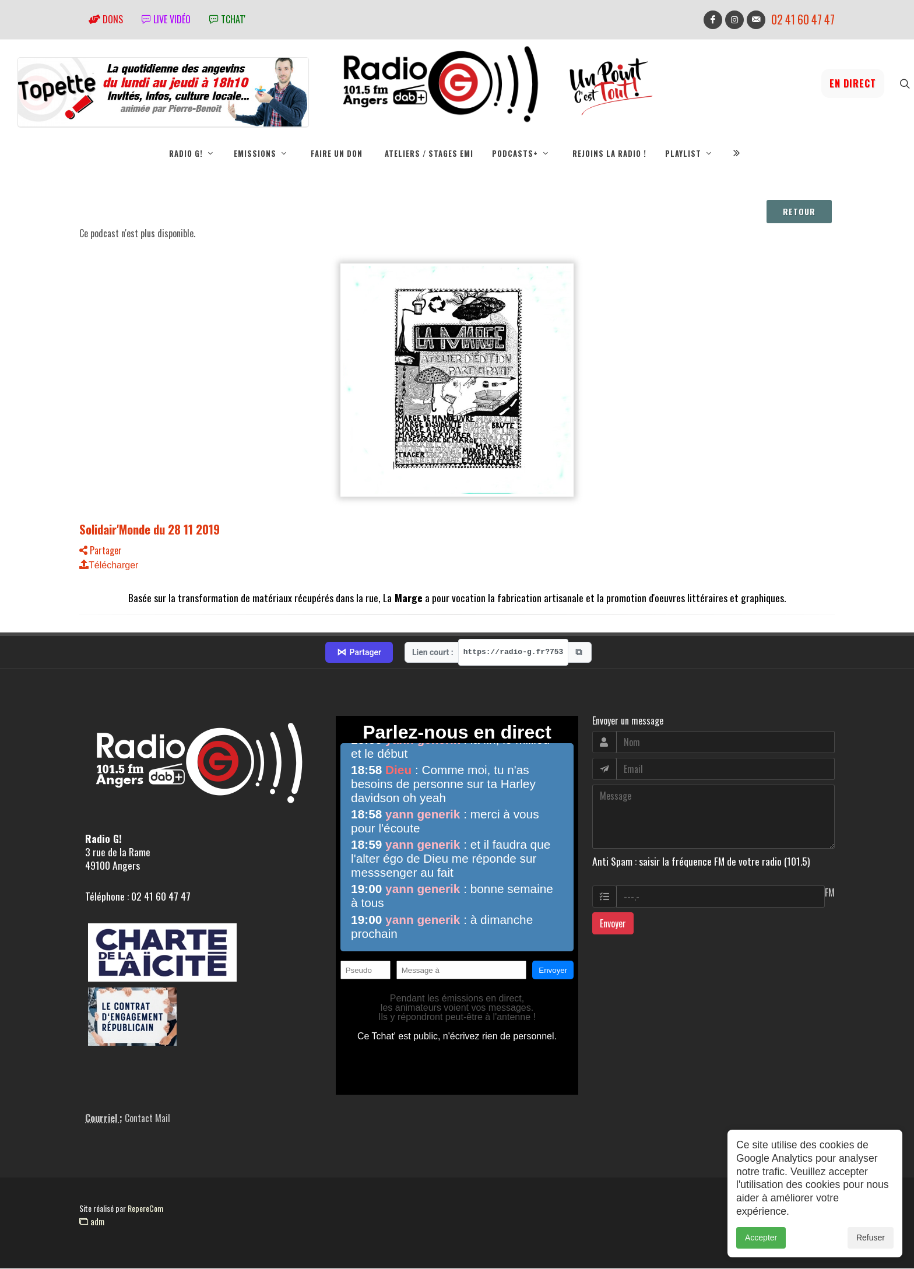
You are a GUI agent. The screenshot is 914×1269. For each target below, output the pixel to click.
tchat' (227, 19)
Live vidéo (166, 19)
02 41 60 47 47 (803, 19)
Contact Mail (147, 1119)
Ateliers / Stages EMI (429, 153)
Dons (106, 19)
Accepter (761, 1241)
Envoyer (613, 924)
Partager (100, 551)
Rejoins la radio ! (609, 153)
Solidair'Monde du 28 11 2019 (149, 530)
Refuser (870, 1241)
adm (91, 1221)
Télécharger (108, 566)
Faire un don (337, 153)
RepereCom (145, 1209)
